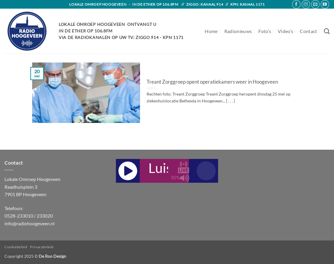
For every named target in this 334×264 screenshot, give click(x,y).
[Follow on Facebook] (296, 4)
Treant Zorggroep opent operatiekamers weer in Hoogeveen (212, 82)
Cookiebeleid (15, 247)
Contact (308, 31)
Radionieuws (238, 31)
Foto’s (264, 31)
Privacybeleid (42, 247)
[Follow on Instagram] (306, 4)
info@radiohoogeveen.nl (29, 223)
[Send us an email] (315, 4)
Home (211, 31)
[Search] (327, 31)
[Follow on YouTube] (325, 4)
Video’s (285, 31)
